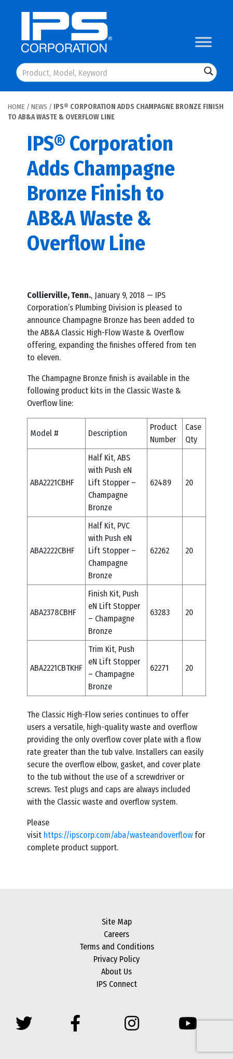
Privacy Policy (116, 959)
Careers (116, 934)
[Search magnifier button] (208, 71)
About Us (116, 971)
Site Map (117, 922)
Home (16, 106)
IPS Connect (117, 984)
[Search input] (109, 72)
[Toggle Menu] (203, 42)
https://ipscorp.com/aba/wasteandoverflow (118, 835)
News (39, 106)
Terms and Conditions (116, 947)
